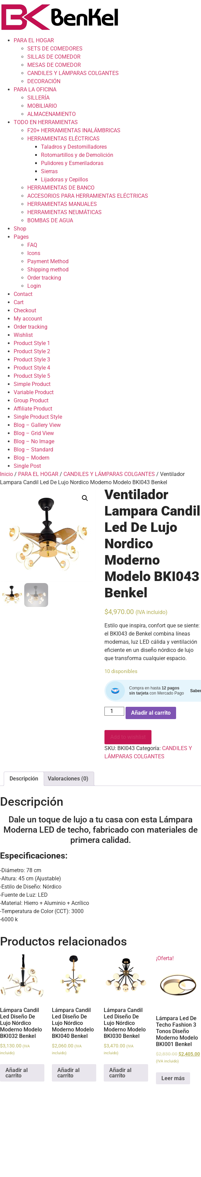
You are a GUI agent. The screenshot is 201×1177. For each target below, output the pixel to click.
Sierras (49, 171)
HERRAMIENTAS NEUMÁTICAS (64, 212)
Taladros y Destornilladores (74, 147)
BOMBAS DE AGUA (50, 220)
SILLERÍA (38, 97)
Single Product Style (38, 417)
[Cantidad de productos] (114, 711)
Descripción (24, 778)
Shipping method (48, 269)
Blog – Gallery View (37, 425)
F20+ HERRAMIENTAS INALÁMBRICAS (73, 130)
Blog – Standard (33, 449)
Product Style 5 (32, 376)
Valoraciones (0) (68, 778)
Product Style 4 (32, 367)
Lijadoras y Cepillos (64, 179)
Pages (21, 237)
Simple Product (32, 384)
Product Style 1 (32, 343)
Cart (19, 302)
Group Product (31, 400)
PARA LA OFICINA (35, 89)
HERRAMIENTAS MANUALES (62, 204)
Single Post (27, 466)
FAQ (32, 245)
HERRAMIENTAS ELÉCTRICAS (63, 138)
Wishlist (23, 335)
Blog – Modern (31, 458)
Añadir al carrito (151, 713)
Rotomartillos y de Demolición (77, 155)
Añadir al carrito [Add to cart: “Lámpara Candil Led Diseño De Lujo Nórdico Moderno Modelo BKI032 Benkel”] (16, 1073)
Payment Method (48, 261)
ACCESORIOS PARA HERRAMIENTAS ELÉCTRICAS (87, 196)
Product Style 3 (32, 359)
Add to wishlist (128, 737)
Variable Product (34, 392)
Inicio (6, 474)
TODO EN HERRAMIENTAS (46, 122)
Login (34, 286)
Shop (20, 228)
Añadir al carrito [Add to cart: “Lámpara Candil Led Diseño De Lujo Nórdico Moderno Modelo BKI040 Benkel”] (68, 1073)
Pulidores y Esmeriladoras (72, 163)
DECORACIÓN (43, 81)
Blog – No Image (34, 441)
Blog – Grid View (34, 433)
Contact (23, 294)
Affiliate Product (33, 408)
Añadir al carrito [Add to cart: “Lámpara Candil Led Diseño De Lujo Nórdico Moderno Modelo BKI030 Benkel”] (120, 1073)
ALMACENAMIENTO (51, 114)
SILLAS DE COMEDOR (54, 57)
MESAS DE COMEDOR (54, 65)
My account (28, 318)
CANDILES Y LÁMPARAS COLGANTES (73, 73)
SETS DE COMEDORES (55, 48)
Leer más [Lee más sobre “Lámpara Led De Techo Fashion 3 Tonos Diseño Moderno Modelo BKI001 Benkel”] (173, 1078)
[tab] (24, 779)
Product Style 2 (32, 351)
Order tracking (44, 277)
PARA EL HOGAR (34, 40)
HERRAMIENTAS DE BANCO (61, 187)
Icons (33, 253)
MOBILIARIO (42, 106)
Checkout (25, 310)
